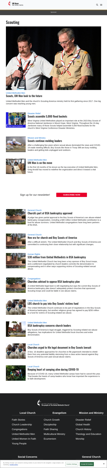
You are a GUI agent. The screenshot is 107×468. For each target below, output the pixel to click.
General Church (35, 210)
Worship (80, 438)
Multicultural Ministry (54, 434)
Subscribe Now (71, 195)
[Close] (104, 464)
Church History (83, 429)
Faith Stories (18, 419)
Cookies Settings (71, 464)
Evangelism (59, 412)
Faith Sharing (51, 429)
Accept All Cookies (87, 464)
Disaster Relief (34, 113)
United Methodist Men (15, 93)
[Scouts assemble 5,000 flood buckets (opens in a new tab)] (16, 120)
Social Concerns (27, 456)
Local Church (33, 344)
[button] (97, 4)
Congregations (34, 279)
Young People (19, 443)
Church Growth (52, 419)
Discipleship (50, 424)
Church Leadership (22, 424)
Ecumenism (50, 438)
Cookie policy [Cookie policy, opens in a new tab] (14, 464)
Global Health (83, 424)
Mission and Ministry (37, 138)
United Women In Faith (24, 438)
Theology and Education (88, 434)
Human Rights (34, 254)
